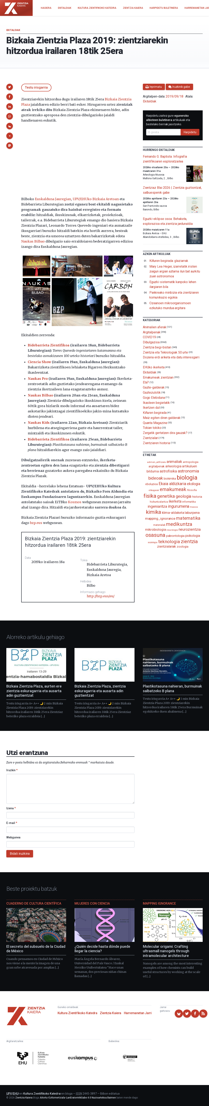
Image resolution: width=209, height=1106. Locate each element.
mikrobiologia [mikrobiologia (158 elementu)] (155, 530)
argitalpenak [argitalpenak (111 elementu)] (157, 466)
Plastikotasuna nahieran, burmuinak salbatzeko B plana (172, 688)
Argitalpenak (151, 332)
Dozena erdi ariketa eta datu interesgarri (171, 357)
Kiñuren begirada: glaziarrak (168, 261)
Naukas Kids (39, 423)
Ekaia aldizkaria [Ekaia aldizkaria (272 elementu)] (172, 483)
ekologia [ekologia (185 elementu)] (193, 484)
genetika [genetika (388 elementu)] (166, 496)
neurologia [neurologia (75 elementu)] (172, 529)
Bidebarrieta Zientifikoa (48, 345)
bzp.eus (36, 523)
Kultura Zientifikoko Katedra (77, 1013)
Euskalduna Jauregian (53, 199)
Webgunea (13, 837)
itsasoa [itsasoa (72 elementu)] (194, 507)
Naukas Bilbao (33, 241)
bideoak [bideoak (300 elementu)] (155, 478)
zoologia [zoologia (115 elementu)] (182, 546)
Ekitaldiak (13, 30)
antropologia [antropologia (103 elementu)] (190, 461)
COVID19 (149, 337)
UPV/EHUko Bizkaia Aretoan (96, 199)
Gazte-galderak (154, 387)
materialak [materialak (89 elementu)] (159, 524)
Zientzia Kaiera (110, 1013)
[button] (9, 87)
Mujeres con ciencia (92, 903)
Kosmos (74, 502)
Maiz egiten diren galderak (161, 418)
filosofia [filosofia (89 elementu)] (192, 490)
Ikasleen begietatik (156, 402)
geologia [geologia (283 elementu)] (183, 496)
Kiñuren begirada (155, 413)
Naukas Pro (38, 379)
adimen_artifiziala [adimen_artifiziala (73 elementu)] (156, 462)
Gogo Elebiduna (154, 398)
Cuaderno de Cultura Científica (33, 903)
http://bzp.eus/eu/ (101, 596)
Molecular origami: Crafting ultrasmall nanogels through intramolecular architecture (166, 951)
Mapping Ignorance (159, 903)
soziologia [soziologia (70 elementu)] (152, 542)
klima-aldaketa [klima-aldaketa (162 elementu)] (173, 513)
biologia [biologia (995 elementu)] (187, 477)
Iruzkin (12, 770)
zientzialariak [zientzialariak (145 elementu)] (166, 546)
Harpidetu (190, 132)
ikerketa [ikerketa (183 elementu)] (175, 501)
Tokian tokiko (152, 428)
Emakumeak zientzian (158, 377)
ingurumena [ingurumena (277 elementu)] (178, 506)
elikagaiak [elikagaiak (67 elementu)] (154, 490)
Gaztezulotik (152, 392)
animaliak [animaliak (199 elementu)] (174, 461)
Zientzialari (151, 438)
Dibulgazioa (151, 342)
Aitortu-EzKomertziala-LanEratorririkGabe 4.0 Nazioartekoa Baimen (78, 1097)
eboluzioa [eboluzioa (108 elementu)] (151, 484)
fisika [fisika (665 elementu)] (149, 496)
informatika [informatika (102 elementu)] (189, 501)
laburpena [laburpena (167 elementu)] (192, 513)
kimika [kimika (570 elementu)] (153, 512)
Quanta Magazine (155, 423)
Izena (11, 808)
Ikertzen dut (151, 408)
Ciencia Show (39, 362)
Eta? (146, 382)
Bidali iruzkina (20, 854)
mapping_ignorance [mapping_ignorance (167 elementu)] (160, 518)
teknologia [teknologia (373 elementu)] (169, 541)
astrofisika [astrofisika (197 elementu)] (168, 471)
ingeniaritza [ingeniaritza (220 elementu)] (157, 506)
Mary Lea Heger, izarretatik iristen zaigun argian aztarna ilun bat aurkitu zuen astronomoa (174, 271)
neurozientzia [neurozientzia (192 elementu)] (190, 529)
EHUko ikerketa (154, 367)
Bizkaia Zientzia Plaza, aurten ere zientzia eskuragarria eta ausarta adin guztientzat (34, 690)
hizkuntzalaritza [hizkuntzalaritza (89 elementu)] (159, 501)
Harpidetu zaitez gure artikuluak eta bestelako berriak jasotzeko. (168, 120)
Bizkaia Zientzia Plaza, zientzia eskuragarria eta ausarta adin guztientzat (100, 690)
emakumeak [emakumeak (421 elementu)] (173, 489)
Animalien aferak (154, 327)
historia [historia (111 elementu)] (197, 496)
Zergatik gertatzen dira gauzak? (165, 433)
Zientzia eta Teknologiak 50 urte (165, 352)
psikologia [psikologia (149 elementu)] (192, 536)
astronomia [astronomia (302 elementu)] (188, 470)
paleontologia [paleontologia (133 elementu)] (175, 536)
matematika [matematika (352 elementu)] (188, 518)
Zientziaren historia (156, 443)
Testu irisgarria (36, 87)
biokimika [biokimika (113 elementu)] (170, 478)
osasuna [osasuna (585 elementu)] (155, 535)
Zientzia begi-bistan (157, 347)
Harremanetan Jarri (138, 1013)
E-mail (11, 823)
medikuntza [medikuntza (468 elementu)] (179, 524)
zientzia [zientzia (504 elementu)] (189, 541)
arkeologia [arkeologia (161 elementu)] (173, 466)
